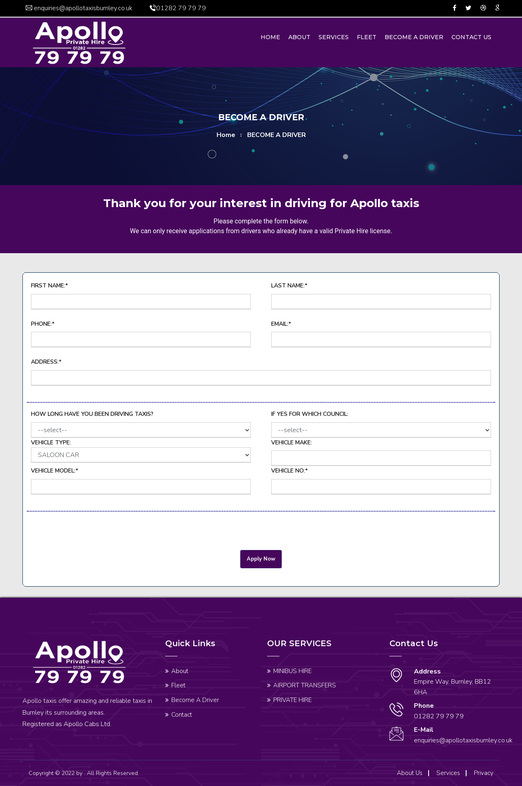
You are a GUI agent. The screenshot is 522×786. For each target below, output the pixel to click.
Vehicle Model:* (54, 471)
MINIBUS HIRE (292, 671)
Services (334, 37)
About (299, 37)
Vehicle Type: (141, 451)
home (226, 134)
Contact (181, 715)
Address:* (46, 362)
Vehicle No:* (289, 471)
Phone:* (43, 324)
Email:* (281, 324)
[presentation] (89, 534)
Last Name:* (289, 285)
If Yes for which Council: (309, 414)
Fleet (366, 37)
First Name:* (49, 285)
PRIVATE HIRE (292, 700)
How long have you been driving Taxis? (92, 414)
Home (270, 37)
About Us (409, 773)
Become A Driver (414, 37)
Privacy (483, 773)
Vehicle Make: (291, 442)
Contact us (471, 37)
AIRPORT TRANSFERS (304, 685)
